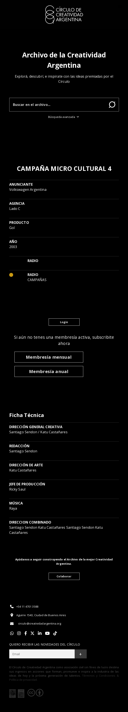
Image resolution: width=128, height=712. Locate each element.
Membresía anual (48, 371)
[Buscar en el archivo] (57, 104)
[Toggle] (120, 6)
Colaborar (64, 576)
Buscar (112, 104)
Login (64, 322)
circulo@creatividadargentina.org (35, 623)
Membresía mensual (49, 357)
